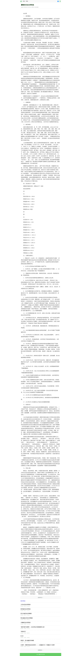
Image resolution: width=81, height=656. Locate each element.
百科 (24, 1)
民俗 (27, 1)
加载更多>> (40, 650)
